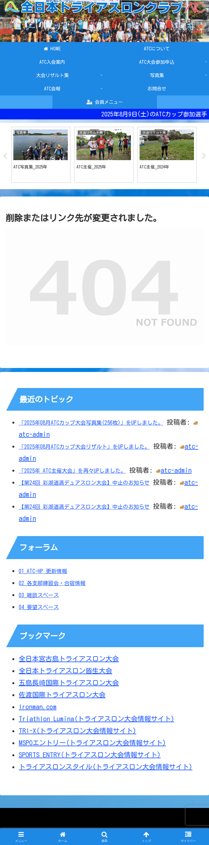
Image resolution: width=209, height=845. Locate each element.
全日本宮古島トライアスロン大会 (69, 660)
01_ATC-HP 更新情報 (43, 572)
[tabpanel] (40, 155)
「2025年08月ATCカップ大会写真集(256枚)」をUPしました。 (91, 424)
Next (204, 156)
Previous (5, 156)
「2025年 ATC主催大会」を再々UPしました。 (72, 472)
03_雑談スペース (39, 596)
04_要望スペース (39, 608)
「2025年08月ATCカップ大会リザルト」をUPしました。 (84, 448)
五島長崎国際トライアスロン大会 (69, 684)
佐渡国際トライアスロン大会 (62, 696)
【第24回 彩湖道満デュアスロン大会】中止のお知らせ (84, 484)
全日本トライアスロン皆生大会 (65, 672)
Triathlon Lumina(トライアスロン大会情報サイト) (96, 720)
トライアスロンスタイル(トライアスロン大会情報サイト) (105, 768)
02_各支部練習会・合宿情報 (52, 584)
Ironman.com (37, 708)
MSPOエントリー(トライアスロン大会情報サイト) (92, 744)
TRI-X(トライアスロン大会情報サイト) (77, 732)
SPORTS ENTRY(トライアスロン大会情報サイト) (90, 756)
